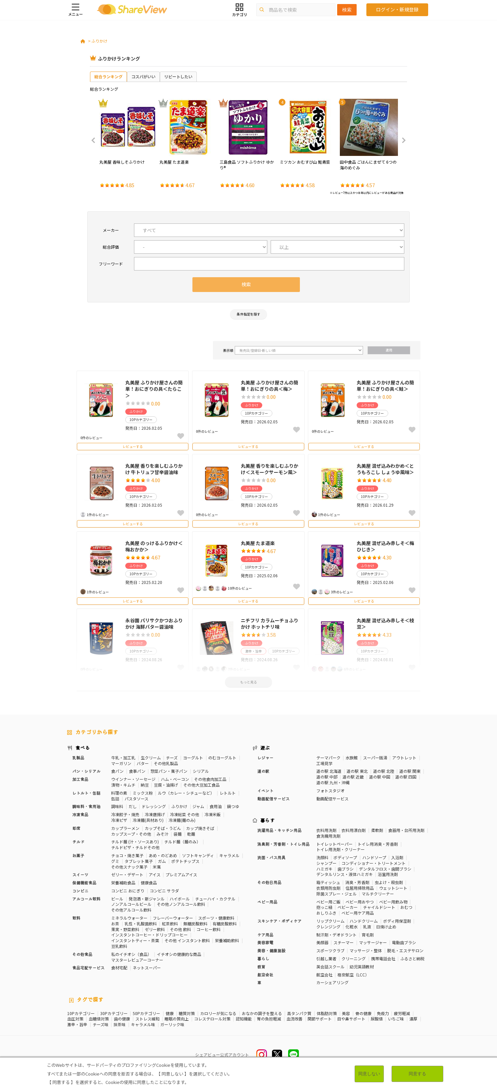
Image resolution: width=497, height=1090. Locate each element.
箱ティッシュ (328, 882)
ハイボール (180, 899)
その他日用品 (269, 882)
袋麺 (178, 834)
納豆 (145, 785)
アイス (155, 874)
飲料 (76, 918)
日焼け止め (386, 926)
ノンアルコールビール (131, 904)
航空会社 (265, 974)
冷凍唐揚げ (155, 814)
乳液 (367, 926)
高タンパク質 (299, 1013)
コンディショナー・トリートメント (374, 863)
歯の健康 (122, 1018)
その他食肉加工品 (210, 779)
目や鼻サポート (351, 1018)
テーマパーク (328, 757)
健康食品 (149, 882)
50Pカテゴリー (146, 1013)
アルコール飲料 (86, 899)
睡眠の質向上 (177, 1018)
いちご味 (396, 1018)
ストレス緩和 (147, 1018)
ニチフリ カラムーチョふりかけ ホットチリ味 (269, 623)
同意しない (369, 1073)
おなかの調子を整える (262, 1013)
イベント (265, 790)
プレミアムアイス (181, 874)
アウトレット (404, 757)
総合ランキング (108, 76)
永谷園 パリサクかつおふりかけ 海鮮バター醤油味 (154, 623)
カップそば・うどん (163, 828)
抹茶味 (120, 1024)
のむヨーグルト (222, 757)
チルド (78, 841)
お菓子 (78, 855)
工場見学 (324, 763)
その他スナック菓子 (129, 867)
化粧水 (352, 926)
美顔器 (322, 942)
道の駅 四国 (405, 777)
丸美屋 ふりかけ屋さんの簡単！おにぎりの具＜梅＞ (269, 385)
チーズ (172, 757)
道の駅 (263, 771)
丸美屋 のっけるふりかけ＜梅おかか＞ (154, 546)
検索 (347, 9)
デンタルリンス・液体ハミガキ (344, 874)
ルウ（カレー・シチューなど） (186, 793)
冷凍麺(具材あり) (148, 820)
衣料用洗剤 (326, 830)
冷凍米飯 (213, 814)
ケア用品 (265, 934)
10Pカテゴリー (81, 1013)
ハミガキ (324, 869)
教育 (261, 966)
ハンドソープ (374, 857)
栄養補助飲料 (227, 940)
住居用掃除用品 (360, 888)
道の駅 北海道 (329, 771)
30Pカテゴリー (114, 1013)
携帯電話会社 (383, 958)
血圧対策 (75, 1018)
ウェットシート (393, 888)
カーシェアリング (332, 982)
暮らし (263, 958)
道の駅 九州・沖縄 (333, 782)
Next (401, 140)
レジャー (265, 757)
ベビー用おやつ (360, 902)
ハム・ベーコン (175, 779)
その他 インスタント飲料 (187, 940)
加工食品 (80, 779)
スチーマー (343, 942)
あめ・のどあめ (163, 855)
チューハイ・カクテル (215, 899)
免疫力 (383, 1013)
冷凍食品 (80, 814)
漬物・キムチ (123, 785)
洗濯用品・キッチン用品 (279, 830)
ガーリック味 (172, 1024)
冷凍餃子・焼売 (125, 814)
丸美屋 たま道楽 (258, 543)
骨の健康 (363, 1013)
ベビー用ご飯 (328, 902)
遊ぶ (265, 747)
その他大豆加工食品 (201, 785)
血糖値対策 (99, 1018)
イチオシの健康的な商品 (179, 954)
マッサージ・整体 (366, 950)
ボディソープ (345, 857)
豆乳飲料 (119, 946)
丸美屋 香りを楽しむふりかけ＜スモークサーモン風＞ (269, 469)
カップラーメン (125, 828)
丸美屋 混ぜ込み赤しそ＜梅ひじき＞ (385, 546)
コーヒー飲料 (208, 929)
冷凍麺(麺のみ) (182, 820)
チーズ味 (100, 1024)
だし (133, 806)
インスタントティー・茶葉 (135, 940)
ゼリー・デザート (127, 874)
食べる (82, 747)
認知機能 (244, 1018)
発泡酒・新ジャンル (147, 899)
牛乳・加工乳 (123, 757)
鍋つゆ (233, 806)
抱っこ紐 (324, 907)
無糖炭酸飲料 (195, 923)
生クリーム (151, 757)
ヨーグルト (193, 757)
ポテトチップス (185, 861)
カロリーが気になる (218, 1013)
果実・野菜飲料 (125, 929)
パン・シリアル (86, 771)
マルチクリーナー (378, 893)
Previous (95, 140)
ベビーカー (347, 907)
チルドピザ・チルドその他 (135, 847)
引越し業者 (326, 958)
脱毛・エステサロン (405, 950)
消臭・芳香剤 (357, 882)
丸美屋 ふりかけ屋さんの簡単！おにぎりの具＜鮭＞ (385, 385)
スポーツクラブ (330, 950)
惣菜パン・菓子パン (168, 771)
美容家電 (265, 942)
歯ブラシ (345, 869)
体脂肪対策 (327, 1013)
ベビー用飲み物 (393, 902)
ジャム (198, 806)
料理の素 (119, 793)
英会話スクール (330, 966)
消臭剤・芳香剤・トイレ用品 (283, 844)
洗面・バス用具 (271, 857)
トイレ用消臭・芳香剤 (378, 844)
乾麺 (191, 834)
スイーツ (80, 874)
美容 (346, 1013)
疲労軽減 (402, 1013)
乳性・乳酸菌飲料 (141, 923)
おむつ (406, 907)
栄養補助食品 (123, 882)
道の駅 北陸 (383, 771)
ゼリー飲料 (155, 929)
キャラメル (229, 855)
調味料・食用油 (86, 806)
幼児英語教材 (362, 966)
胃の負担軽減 (269, 1018)
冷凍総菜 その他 (184, 814)
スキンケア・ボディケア (279, 921)
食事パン (137, 771)
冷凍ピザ (119, 820)
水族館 (352, 757)
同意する (417, 1073)
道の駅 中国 (379, 777)
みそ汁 (162, 834)
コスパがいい (143, 76)
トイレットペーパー (334, 844)
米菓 (157, 867)
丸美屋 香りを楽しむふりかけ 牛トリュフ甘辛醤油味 (154, 469)
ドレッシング (154, 806)
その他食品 (82, 954)
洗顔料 (322, 857)
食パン (117, 771)
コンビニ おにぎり (127, 890)
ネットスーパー (147, 967)
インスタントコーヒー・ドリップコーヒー (149, 934)
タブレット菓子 (139, 861)
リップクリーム (330, 921)
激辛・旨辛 (77, 1024)
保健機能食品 (84, 882)
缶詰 (115, 798)
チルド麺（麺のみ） (182, 841)
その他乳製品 (166, 763)
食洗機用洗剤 (328, 836)
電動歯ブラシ (404, 942)
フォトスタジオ (330, 790)
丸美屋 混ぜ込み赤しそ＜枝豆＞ (385, 623)
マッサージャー (373, 942)
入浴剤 (397, 857)
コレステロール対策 (212, 1018)
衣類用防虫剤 (328, 888)
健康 (170, 1013)
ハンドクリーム (364, 921)
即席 (76, 828)
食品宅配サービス (88, 967)
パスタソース (136, 798)
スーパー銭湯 (375, 757)
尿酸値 (377, 1018)
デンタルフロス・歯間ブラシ (385, 869)
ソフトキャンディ (198, 855)
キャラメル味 (143, 1024)
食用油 (216, 806)
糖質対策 (187, 1013)
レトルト (228, 793)
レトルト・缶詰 (86, 793)
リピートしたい (178, 76)
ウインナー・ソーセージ (133, 779)
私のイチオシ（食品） (131, 954)
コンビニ (80, 890)
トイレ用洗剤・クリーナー (340, 849)
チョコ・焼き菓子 (127, 855)
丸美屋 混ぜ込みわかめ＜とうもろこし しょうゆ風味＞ (385, 469)
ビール (117, 899)
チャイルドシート (379, 907)
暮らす (267, 820)
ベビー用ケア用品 (358, 913)
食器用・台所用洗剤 (406, 830)
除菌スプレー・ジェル (336, 893)
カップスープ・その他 (131, 834)
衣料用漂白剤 (354, 830)
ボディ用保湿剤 (397, 921)
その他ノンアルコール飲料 (181, 904)
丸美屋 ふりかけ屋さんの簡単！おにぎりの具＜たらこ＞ (154, 389)
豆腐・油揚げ (166, 785)
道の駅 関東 (409, 771)
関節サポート (320, 1018)
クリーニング (354, 958)
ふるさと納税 (412, 958)
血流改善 (294, 1018)
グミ (115, 861)
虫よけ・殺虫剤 (389, 882)
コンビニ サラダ (164, 890)
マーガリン (121, 763)
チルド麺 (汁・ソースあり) (135, 841)
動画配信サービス (273, 798)
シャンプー (326, 863)
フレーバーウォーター (173, 918)
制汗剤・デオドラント (336, 934)
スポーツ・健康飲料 (216, 918)
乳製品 (78, 757)
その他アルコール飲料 (131, 910)
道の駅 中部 (326, 777)
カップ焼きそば (200, 828)
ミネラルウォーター (129, 918)
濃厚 (413, 1018)
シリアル (201, 771)
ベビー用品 (267, 902)
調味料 (117, 806)
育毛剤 (368, 934)
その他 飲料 (180, 929)
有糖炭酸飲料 (225, 923)
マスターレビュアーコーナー (137, 960)
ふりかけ (99, 41)
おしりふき (326, 913)
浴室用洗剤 (388, 874)
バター (143, 763)
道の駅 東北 (357, 771)
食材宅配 (119, 967)
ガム (162, 861)
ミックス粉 (143, 793)
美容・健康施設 (271, 950)
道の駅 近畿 (353, 777)
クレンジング (328, 926)
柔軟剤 (377, 830)
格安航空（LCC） (353, 974)
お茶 (115, 923)
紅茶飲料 (170, 923)
